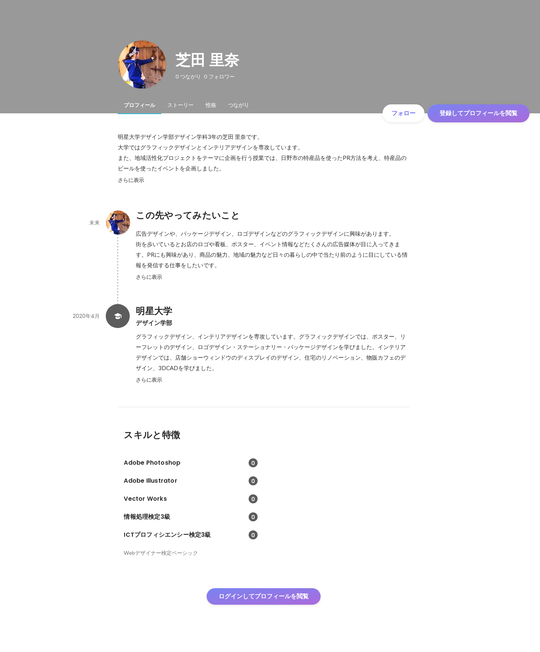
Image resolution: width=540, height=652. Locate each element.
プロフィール (139, 105)
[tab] (139, 105)
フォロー (404, 113)
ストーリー (180, 105)
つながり (238, 105)
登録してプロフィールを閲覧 (479, 113)
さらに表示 (131, 180)
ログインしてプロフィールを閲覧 (264, 596)
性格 (211, 105)
